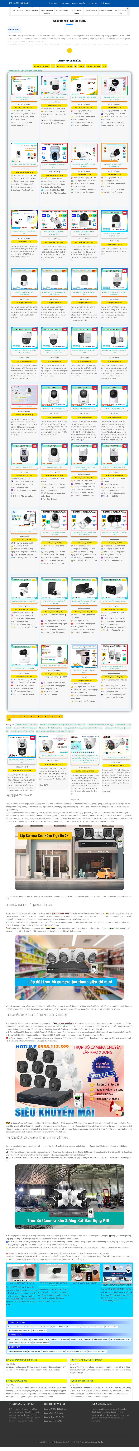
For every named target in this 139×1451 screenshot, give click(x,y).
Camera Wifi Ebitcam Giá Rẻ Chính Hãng (21, 1341)
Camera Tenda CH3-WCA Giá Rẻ (114, 467)
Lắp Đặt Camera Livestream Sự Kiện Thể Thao (21, 1364)
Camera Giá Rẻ (97, 1446)
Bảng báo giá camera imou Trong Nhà (111, 1327)
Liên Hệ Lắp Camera (105, 3)
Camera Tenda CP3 (54, 467)
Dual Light (45, 66)
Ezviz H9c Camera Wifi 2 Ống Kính (22, 731)
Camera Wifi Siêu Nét (91, 1341)
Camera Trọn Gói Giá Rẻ (78, 3)
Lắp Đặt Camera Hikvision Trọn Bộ (19, 1355)
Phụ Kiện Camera (92, 3)
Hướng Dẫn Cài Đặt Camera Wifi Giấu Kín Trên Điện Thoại (83, 728)
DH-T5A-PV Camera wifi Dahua (53, 756)
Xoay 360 (82, 66)
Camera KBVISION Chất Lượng (55, 1413)
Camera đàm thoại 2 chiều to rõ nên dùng (39, 1331)
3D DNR (90, 66)
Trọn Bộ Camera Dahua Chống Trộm (91, 1355)
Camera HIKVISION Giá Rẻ (54, 1421)
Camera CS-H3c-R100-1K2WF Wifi (25, 728)
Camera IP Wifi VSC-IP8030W (54, 97)
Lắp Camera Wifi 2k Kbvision (75, 1345)
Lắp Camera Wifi (53, 3)
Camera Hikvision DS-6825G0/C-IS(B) (100, 725)
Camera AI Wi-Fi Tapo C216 (24, 668)
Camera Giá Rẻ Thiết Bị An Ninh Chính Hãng (25, 71)
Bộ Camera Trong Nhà (40, 1355)
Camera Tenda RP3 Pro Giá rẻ (84, 409)
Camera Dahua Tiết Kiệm (53, 1417)
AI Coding (98, 66)
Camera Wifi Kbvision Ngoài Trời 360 (20, 1345)
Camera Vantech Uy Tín (53, 1425)
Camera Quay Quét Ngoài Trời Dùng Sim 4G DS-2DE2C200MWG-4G (62, 725)
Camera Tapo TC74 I (24, 531)
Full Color (69, 66)
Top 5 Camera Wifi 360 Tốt (69, 1327)
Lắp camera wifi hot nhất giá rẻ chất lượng (63, 1355)
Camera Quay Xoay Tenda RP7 (54, 409)
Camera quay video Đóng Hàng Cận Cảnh (45, 1327)
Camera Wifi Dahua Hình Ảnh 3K (47, 1341)
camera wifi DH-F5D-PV (116, 757)
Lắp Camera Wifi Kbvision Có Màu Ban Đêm (49, 1345)
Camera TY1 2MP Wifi (24, 406)
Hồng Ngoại (60, 66)
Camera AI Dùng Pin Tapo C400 (114, 601)
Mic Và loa (36, 66)
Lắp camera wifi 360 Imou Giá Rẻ (71, 1341)
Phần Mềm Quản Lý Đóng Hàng (16, 1385)
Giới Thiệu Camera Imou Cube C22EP (85, 1283)
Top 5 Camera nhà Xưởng (88, 1327)
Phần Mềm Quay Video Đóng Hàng (82, 1385)
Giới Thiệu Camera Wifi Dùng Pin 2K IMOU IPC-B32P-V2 (54, 731)
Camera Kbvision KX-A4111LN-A (27, 725)
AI (75, 66)
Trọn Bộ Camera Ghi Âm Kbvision (116, 1355)
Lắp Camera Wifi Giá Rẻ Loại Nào (50, 728)
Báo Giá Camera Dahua (16, 1331)
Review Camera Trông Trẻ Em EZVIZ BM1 (22, 1283)
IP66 (105, 66)
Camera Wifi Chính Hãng (69, 20)
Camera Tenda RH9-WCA (24, 467)
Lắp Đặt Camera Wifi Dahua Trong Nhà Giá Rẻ (115, 1341)
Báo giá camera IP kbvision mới (18, 1327)
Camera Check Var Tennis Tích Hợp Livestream (86, 1364)
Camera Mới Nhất (65, 3)
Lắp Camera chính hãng (19, 3)
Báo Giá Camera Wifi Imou (64, 1331)
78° (52, 66)
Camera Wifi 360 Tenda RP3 (114, 409)
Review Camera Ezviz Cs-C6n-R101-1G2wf (117, 1285)
